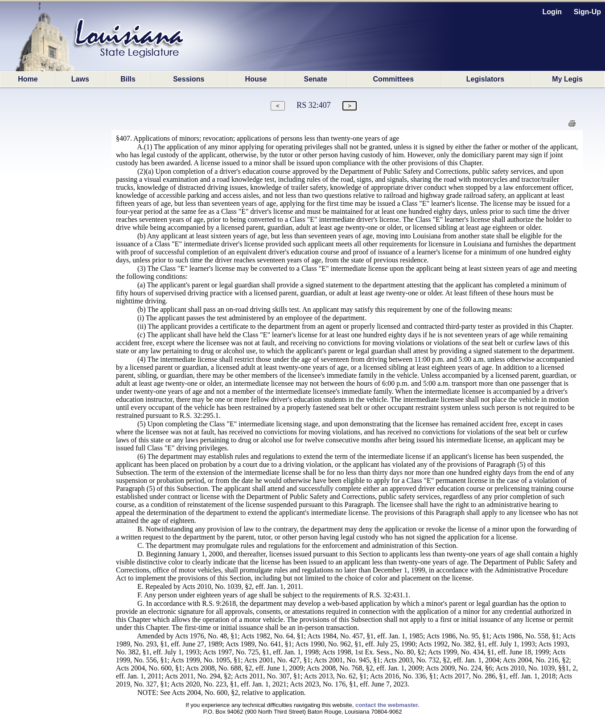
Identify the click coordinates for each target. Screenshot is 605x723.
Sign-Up (587, 12)
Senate (315, 79)
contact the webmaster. (387, 705)
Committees (393, 79)
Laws (80, 79)
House (256, 79)
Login (552, 12)
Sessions (188, 79)
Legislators (485, 79)
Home (27, 79)
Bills (128, 79)
